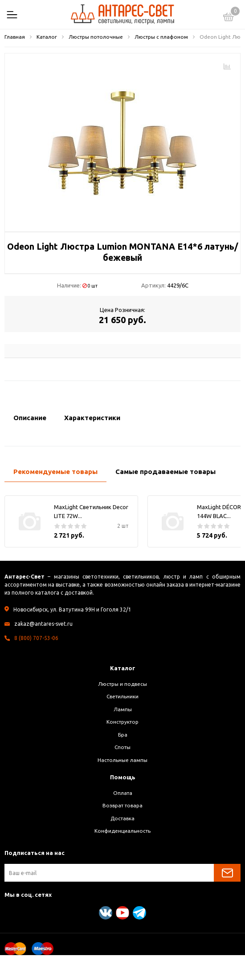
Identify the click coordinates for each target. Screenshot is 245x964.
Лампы (123, 709)
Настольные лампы (122, 760)
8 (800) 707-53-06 (36, 638)
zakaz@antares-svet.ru (43, 624)
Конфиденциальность (122, 831)
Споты (122, 747)
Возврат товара (122, 805)
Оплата (122, 793)
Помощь (122, 777)
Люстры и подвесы (122, 684)
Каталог (122, 668)
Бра (122, 734)
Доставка (122, 818)
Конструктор (122, 722)
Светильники (122, 696)
